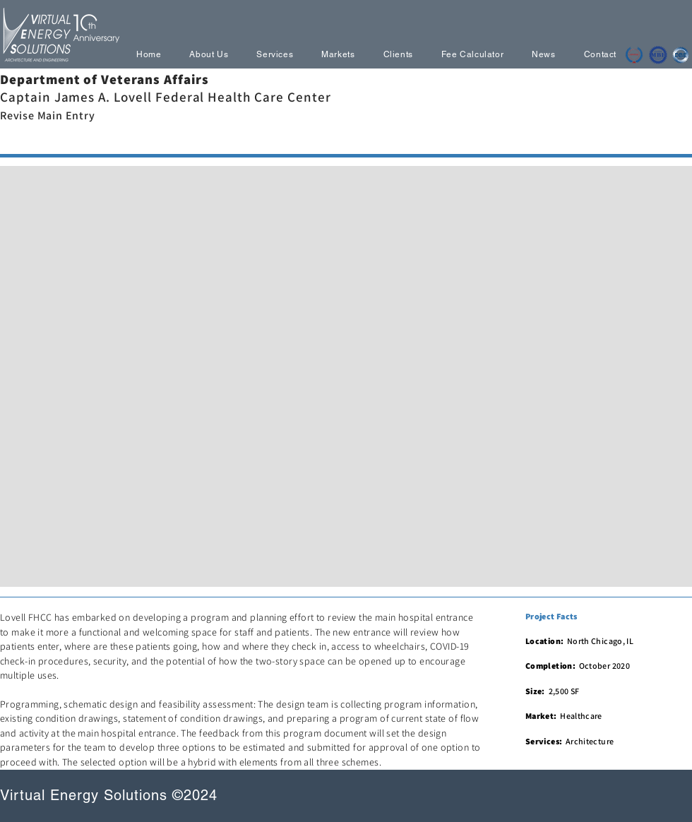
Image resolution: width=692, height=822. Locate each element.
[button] (346, 376)
